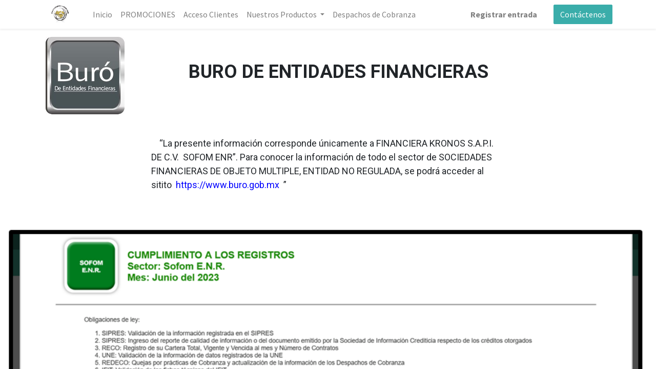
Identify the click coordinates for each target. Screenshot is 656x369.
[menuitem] (102, 14)
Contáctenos (583, 14)
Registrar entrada (503, 14)
